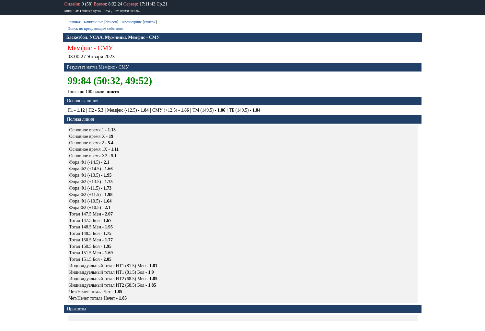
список (111, 22)
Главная (74, 22)
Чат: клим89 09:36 (126, 11)
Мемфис (80, 48)
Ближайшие (93, 22)
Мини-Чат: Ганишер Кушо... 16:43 (87, 11)
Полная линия (80, 119)
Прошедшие (131, 22)
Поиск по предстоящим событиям (96, 28)
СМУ (105, 48)
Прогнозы (76, 308)
